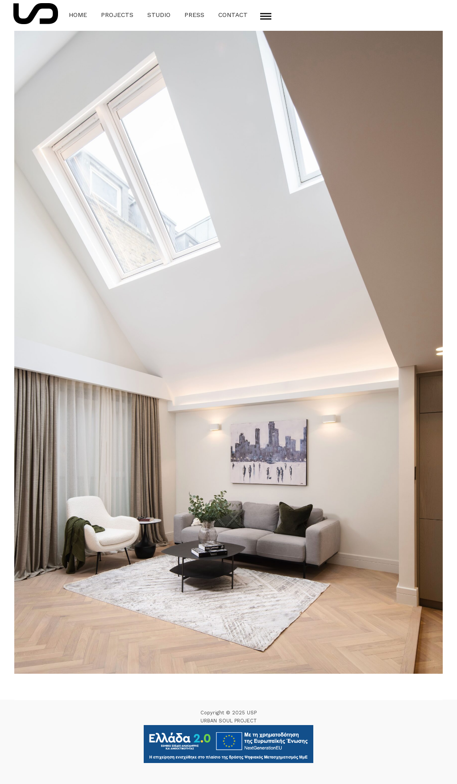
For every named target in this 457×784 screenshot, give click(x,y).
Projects (117, 14)
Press (194, 14)
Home (78, 14)
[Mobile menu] (265, 16)
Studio (158, 14)
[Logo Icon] (35, 13)
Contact (233, 14)
